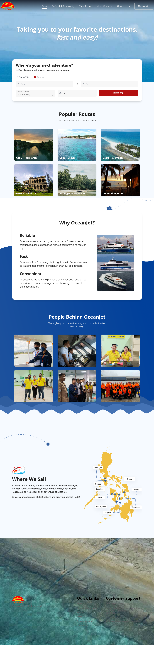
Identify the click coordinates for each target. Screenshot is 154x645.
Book (79, 603)
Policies (81, 612)
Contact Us (82, 625)
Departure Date (23, 91)
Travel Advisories (85, 621)
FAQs (79, 616)
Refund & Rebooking (87, 608)
